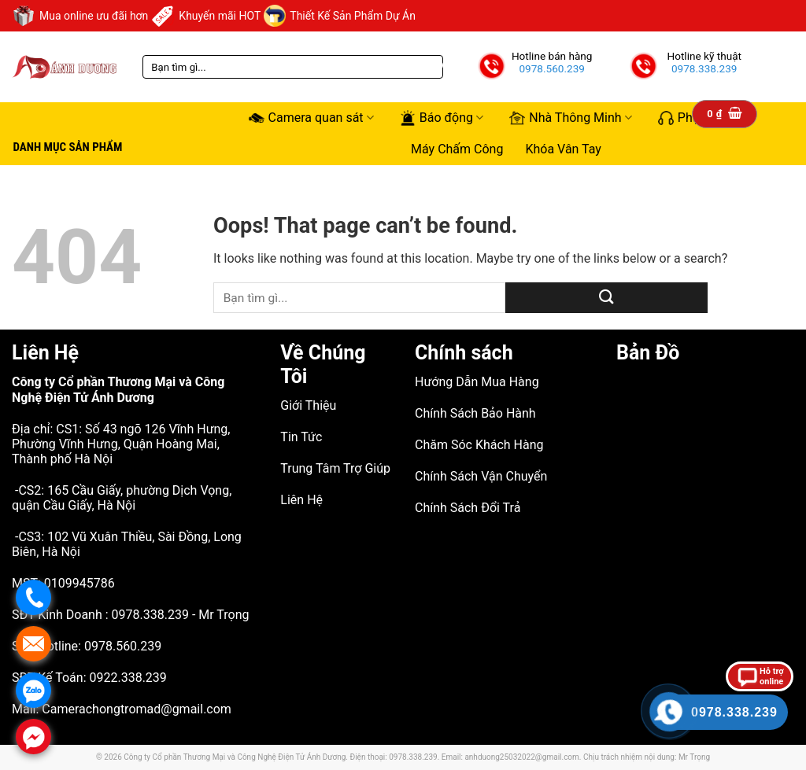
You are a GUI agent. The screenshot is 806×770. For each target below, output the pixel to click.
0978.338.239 (704, 68)
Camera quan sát (311, 118)
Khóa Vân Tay (563, 149)
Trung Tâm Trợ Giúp (335, 468)
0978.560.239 (552, 68)
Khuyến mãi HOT (206, 16)
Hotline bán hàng (552, 56)
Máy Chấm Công (457, 149)
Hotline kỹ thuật (704, 56)
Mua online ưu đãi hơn (80, 16)
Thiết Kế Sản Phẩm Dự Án (340, 16)
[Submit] (606, 297)
